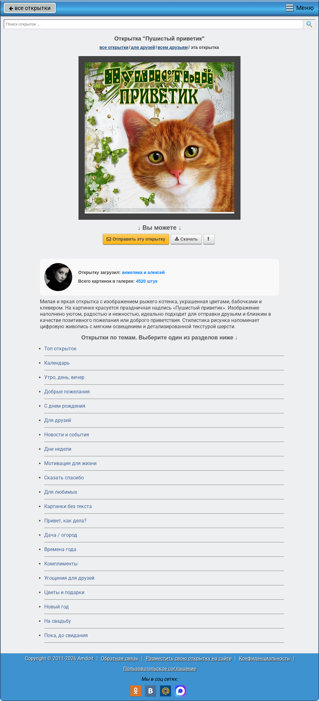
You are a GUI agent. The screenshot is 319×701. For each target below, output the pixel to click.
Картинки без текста (68, 506)
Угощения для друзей (69, 578)
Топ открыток (60, 349)
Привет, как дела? (65, 521)
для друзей (143, 47)
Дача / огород (60, 535)
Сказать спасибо (64, 478)
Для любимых (60, 492)
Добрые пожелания (67, 392)
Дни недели (57, 449)
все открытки (29, 8)
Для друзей (57, 420)
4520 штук (147, 281)
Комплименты (61, 564)
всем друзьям (173, 47)
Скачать (186, 239)
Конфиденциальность (264, 658)
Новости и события (66, 435)
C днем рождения (64, 406)
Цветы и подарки (64, 592)
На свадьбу (57, 621)
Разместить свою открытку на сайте (188, 658)
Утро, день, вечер (64, 377)
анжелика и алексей (143, 272)
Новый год (56, 607)
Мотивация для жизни (70, 463)
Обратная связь (119, 658)
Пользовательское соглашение (159, 669)
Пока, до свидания (66, 635)
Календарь (57, 363)
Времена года (60, 549)
